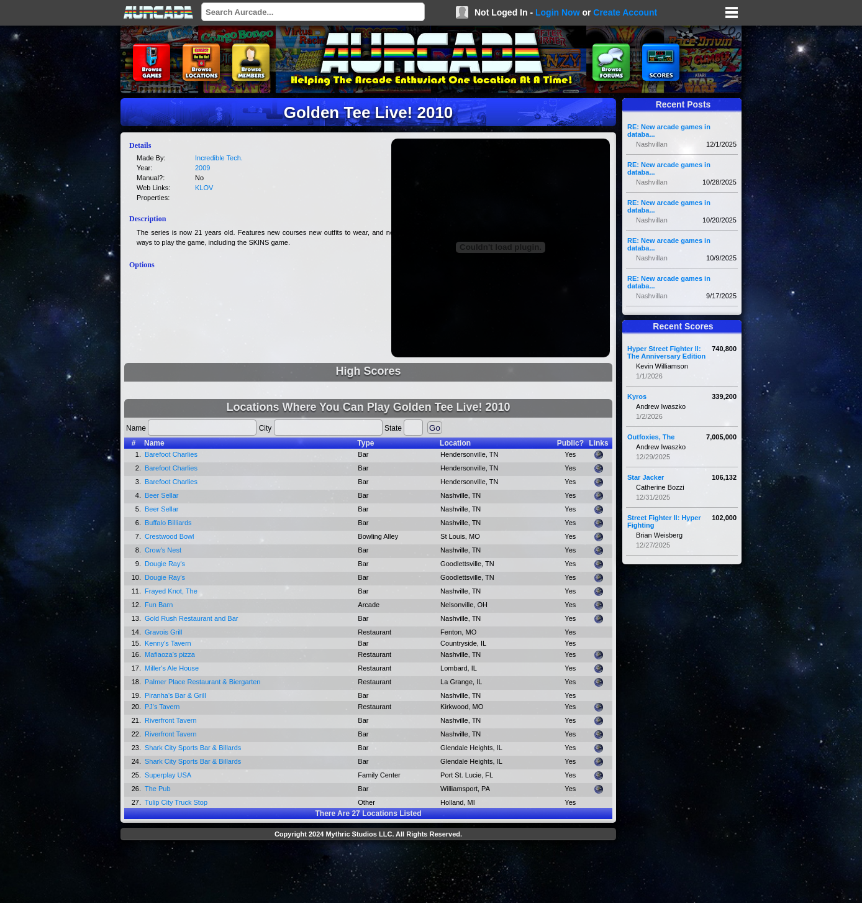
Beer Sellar (161, 495)
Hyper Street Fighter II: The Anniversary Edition (666, 352)
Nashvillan (652, 144)
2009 (202, 168)
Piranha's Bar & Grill (175, 695)
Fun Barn (159, 604)
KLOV (204, 187)
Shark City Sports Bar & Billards (193, 747)
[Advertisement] (368, 873)
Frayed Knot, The (171, 591)
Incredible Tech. (219, 158)
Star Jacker (645, 477)
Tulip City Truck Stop (176, 802)
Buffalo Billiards (168, 522)
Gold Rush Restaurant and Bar (191, 618)
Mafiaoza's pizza (170, 654)
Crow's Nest (163, 550)
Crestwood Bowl (169, 536)
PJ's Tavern (162, 706)
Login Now (557, 12)
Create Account (625, 12)
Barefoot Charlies (171, 454)
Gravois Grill (164, 632)
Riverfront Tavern (171, 720)
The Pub (158, 788)
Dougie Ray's (165, 563)
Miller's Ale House (172, 668)
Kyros (636, 396)
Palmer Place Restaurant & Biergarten (202, 681)
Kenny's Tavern (168, 643)
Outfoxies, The (650, 437)
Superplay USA (168, 775)
